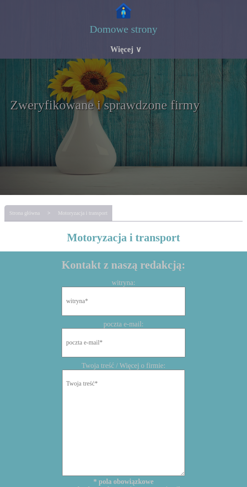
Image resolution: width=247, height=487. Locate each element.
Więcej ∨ (125, 49)
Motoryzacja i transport (82, 213)
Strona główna (24, 213)
